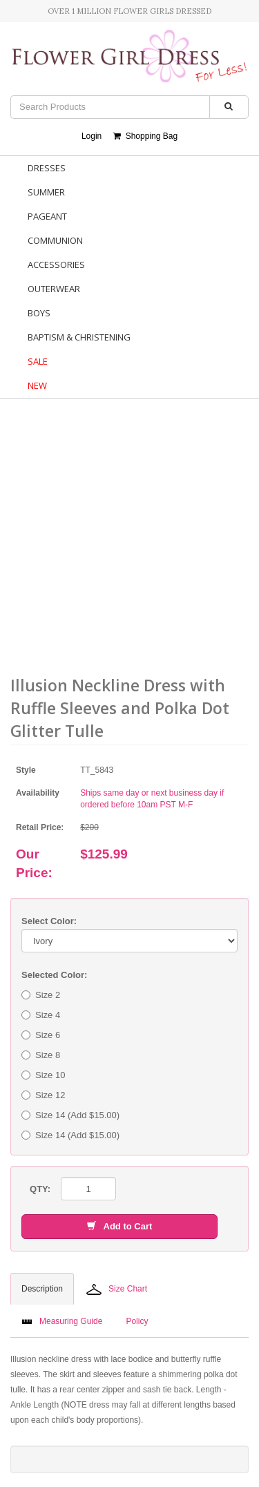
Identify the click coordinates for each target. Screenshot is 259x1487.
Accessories (56, 264)
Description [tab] (42, 1289)
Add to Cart (119, 1226)
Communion (55, 240)
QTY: (40, 1189)
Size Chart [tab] (116, 1289)
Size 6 (40, 1035)
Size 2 (40, 995)
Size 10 (43, 1075)
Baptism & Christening (79, 337)
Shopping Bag (145, 136)
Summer (46, 192)
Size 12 (43, 1095)
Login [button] (91, 136)
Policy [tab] (137, 1321)
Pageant (47, 216)
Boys (39, 313)
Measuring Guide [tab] (61, 1321)
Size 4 (40, 1015)
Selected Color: (54, 975)
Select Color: (49, 921)
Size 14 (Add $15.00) (70, 1115)
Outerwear (54, 288)
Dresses (47, 168)
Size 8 (40, 1055)
